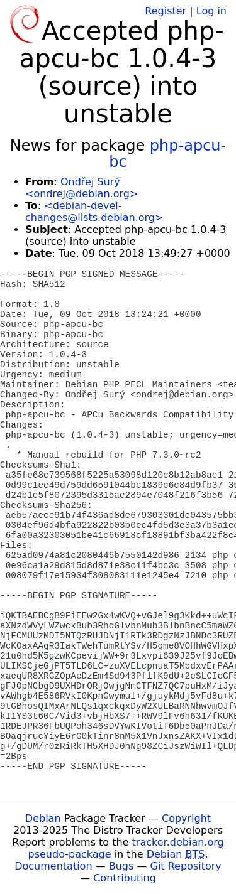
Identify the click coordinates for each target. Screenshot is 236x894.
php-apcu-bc (167, 154)
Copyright (186, 818)
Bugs (121, 866)
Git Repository (186, 866)
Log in (211, 11)
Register (165, 11)
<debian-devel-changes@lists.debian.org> (94, 211)
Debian (43, 818)
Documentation (53, 866)
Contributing (124, 878)
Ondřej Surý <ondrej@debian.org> (81, 188)
